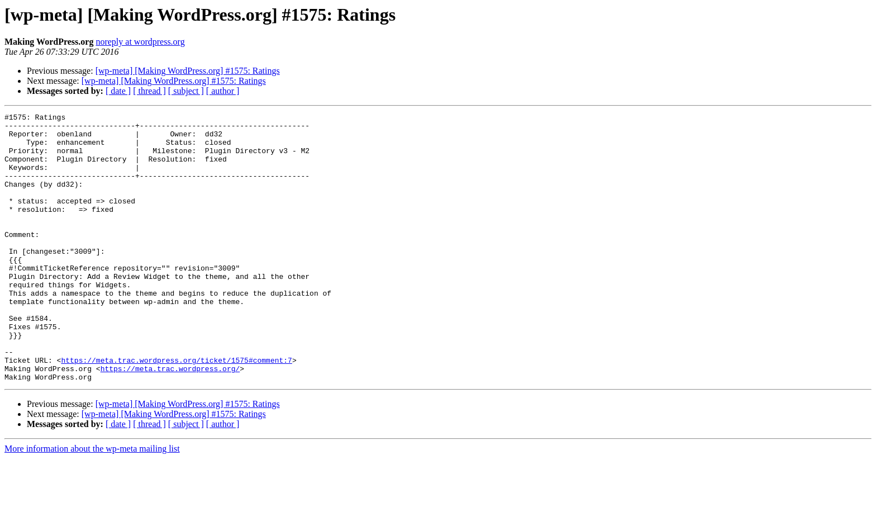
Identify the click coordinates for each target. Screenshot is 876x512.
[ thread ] (149, 91)
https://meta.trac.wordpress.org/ (170, 420)
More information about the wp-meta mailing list (92, 502)
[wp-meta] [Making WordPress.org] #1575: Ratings (188, 70)
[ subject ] (186, 91)
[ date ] (118, 91)
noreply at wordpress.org (140, 41)
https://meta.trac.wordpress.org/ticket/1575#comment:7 (176, 410)
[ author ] (223, 91)
